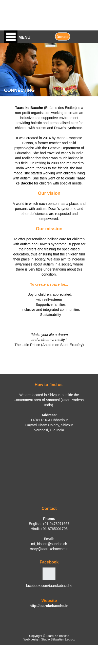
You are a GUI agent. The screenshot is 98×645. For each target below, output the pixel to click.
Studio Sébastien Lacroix (58, 639)
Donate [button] (62, 37)
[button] (28, 36)
